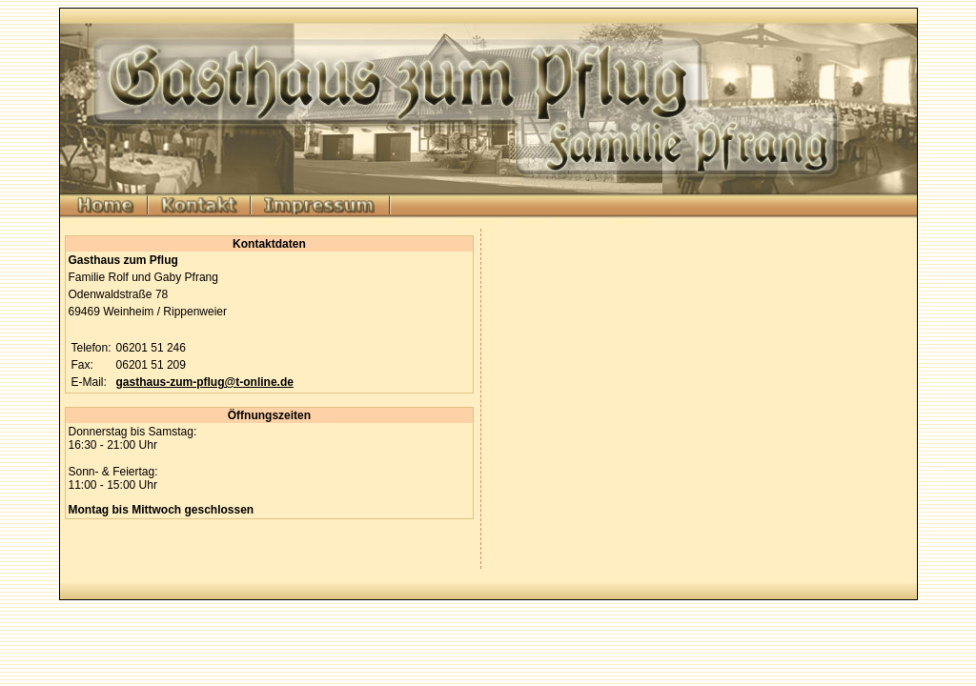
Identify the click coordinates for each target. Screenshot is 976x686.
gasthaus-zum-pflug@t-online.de (205, 382)
